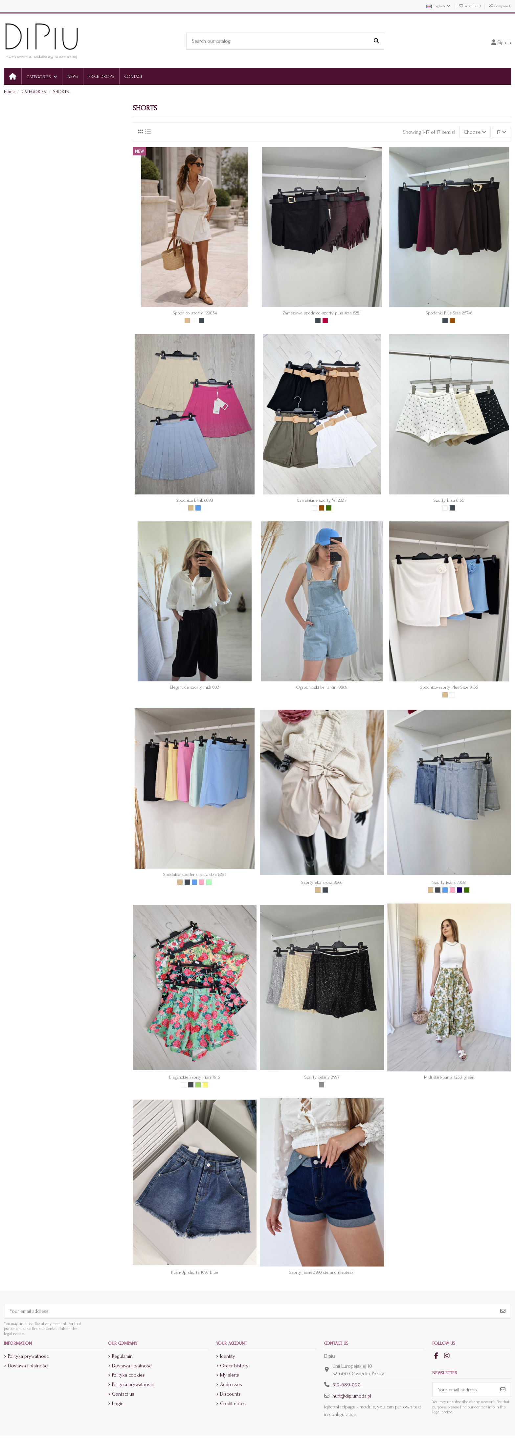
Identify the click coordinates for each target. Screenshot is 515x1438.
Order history (234, 1366)
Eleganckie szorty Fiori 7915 (194, 1077)
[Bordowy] (325, 320)
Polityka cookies (128, 1375)
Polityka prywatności (29, 1356)
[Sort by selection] (475, 132)
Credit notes (233, 1403)
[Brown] (452, 320)
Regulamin (122, 1356)
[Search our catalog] (376, 41)
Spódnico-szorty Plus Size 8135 (449, 687)
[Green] (198, 1084)
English (438, 6)
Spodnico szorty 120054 (195, 312)
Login (117, 1403)
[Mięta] (209, 882)
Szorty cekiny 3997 (321, 1077)
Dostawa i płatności (28, 1366)
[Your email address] (249, 1311)
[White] (194, 320)
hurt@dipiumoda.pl (351, 1396)
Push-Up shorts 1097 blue (194, 1272)
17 (501, 132)
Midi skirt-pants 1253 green (449, 1077)
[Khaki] (328, 508)
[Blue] (198, 508)
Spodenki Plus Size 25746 (449, 312)
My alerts (229, 1375)
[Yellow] (205, 1084)
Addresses (231, 1384)
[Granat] (459, 890)
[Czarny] (201, 320)
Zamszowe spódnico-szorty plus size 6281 (322, 312)
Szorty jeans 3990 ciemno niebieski (321, 1272)
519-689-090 (346, 1385)
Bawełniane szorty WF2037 (322, 500)
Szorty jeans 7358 (449, 882)
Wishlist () (470, 6)
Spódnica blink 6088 (194, 500)
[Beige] (187, 320)
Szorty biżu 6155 (449, 500)
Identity (227, 1356)
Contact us (123, 1394)
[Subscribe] (503, 1311)
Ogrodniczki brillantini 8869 (321, 687)
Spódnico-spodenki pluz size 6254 (194, 874)
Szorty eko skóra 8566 (321, 882)
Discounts (230, 1394)
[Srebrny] (321, 1084)
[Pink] (201, 882)
